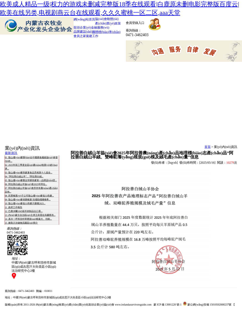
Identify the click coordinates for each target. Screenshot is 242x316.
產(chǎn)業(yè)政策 (108, 23)
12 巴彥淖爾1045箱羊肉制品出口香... (24, 211)
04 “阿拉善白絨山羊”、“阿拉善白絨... (24, 176)
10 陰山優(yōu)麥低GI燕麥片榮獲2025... (25, 203)
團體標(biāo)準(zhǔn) (106, 32)
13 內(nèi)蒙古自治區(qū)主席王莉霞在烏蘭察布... (30, 215)
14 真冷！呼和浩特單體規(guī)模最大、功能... (28, 219)
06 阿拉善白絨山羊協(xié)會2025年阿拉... (26, 184)
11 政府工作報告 (13, 207)
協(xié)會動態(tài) (106, 19)
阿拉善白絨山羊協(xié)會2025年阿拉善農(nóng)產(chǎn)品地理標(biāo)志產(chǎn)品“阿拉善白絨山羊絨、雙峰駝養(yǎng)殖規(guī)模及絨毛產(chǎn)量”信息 (152, 154)
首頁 (207, 146)
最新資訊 (11, 153)
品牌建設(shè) (83, 31)
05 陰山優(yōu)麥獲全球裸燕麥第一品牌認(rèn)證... (31, 180)
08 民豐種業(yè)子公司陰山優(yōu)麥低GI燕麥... (29, 195)
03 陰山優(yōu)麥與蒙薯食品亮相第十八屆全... (28, 172)
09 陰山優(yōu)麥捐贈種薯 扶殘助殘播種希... (28, 199)
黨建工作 (92, 36)
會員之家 (80, 36)
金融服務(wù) (100, 27)
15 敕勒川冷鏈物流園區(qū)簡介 (21, 222)
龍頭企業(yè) (82, 27)
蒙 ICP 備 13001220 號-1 (168, 304)
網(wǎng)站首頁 (84, 19)
